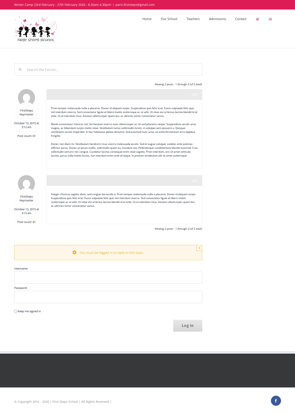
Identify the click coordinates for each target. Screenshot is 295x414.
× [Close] (199, 248)
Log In (188, 325)
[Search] (20, 69)
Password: (20, 288)
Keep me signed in (29, 311)
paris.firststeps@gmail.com (135, 5)
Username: (21, 268)
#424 (195, 94)
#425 (195, 180)
